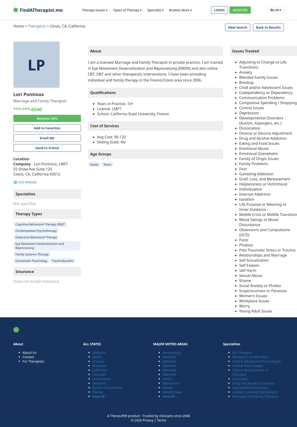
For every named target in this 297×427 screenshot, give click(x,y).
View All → (100, 396)
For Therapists (33, 361)
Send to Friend (47, 148)
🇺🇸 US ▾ (275, 10)
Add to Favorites (47, 128)
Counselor (240, 379)
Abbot (167, 379)
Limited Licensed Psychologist (255, 392)
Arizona (98, 361)
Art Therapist (242, 352)
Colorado (99, 374)
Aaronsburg (171, 352)
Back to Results (268, 27)
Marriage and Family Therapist (255, 396)
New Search (237, 27)
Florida (97, 392)
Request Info (47, 118)
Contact (28, 357)
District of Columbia (107, 387)
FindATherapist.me (38, 10)
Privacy (148, 420)
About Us (30, 352)
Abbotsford (171, 383)
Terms (161, 420)
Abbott (167, 387)
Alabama (99, 352)
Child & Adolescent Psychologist (256, 361)
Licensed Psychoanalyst (250, 387)
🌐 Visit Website (25, 182)
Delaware (99, 383)
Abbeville (169, 357)
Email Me (47, 138)
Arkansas (99, 365)
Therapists (37, 26)
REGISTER (240, 10)
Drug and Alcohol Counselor (253, 383)
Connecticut (101, 379)
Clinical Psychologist (247, 365)
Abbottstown (172, 392)
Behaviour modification (250, 357)
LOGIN (219, 10)
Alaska (97, 357)
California (99, 370)
